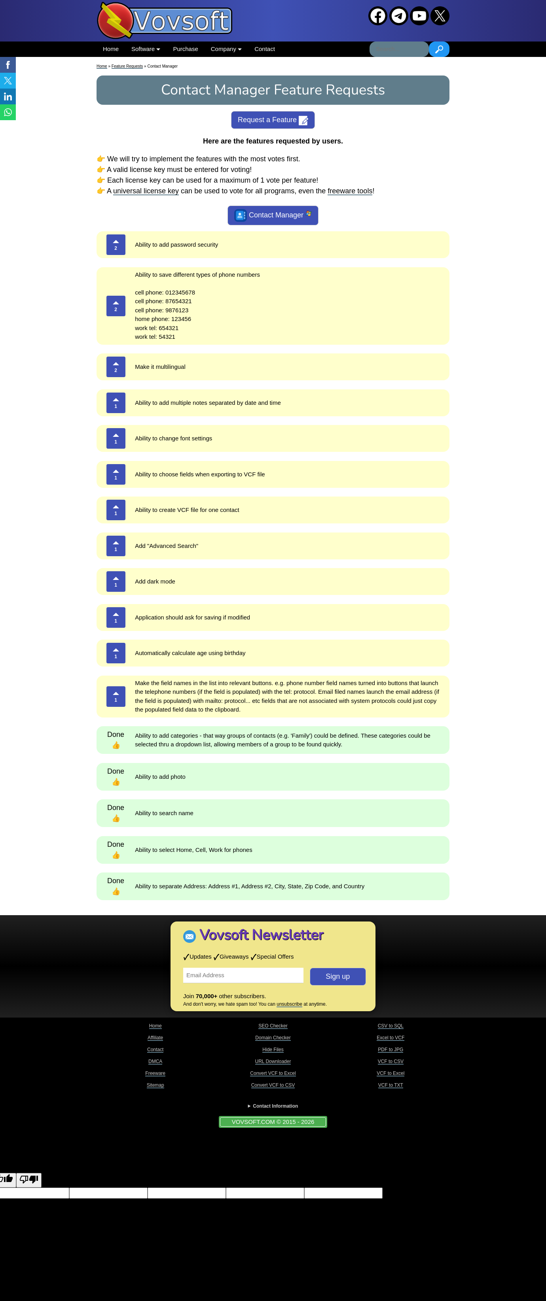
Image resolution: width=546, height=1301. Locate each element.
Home (111, 48)
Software (145, 48)
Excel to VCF (390, 1037)
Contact (264, 48)
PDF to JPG (390, 1049)
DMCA (155, 1061)
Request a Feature (273, 120)
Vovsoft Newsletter (261, 935)
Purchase (185, 48)
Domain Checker (272, 1037)
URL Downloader (273, 1061)
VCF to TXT (390, 1085)
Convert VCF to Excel (273, 1073)
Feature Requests (127, 66)
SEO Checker (272, 1026)
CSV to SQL (391, 1026)
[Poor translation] (29, 1180)
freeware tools (350, 191)
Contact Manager (273, 215)
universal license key (146, 191)
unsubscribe (289, 1004)
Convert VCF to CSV (273, 1085)
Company (226, 48)
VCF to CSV (391, 1061)
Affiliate (155, 1037)
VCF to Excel (390, 1073)
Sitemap (155, 1085)
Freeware (155, 1073)
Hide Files (272, 1049)
